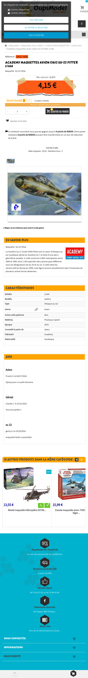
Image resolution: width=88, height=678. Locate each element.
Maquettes (14, 45)
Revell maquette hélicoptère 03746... (27, 510)
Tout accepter (36, 35)
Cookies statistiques (20, 12)
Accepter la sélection (36, 27)
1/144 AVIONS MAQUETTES (57, 45)
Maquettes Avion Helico (32, 45)
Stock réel (45, 626)
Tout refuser (36, 19)
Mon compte (12, 656)
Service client (45, 588)
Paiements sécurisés (44, 607)
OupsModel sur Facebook (44, 549)
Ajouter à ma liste (16, 121)
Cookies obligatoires (20, 9)
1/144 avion (77, 45)
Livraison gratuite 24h (45, 569)
